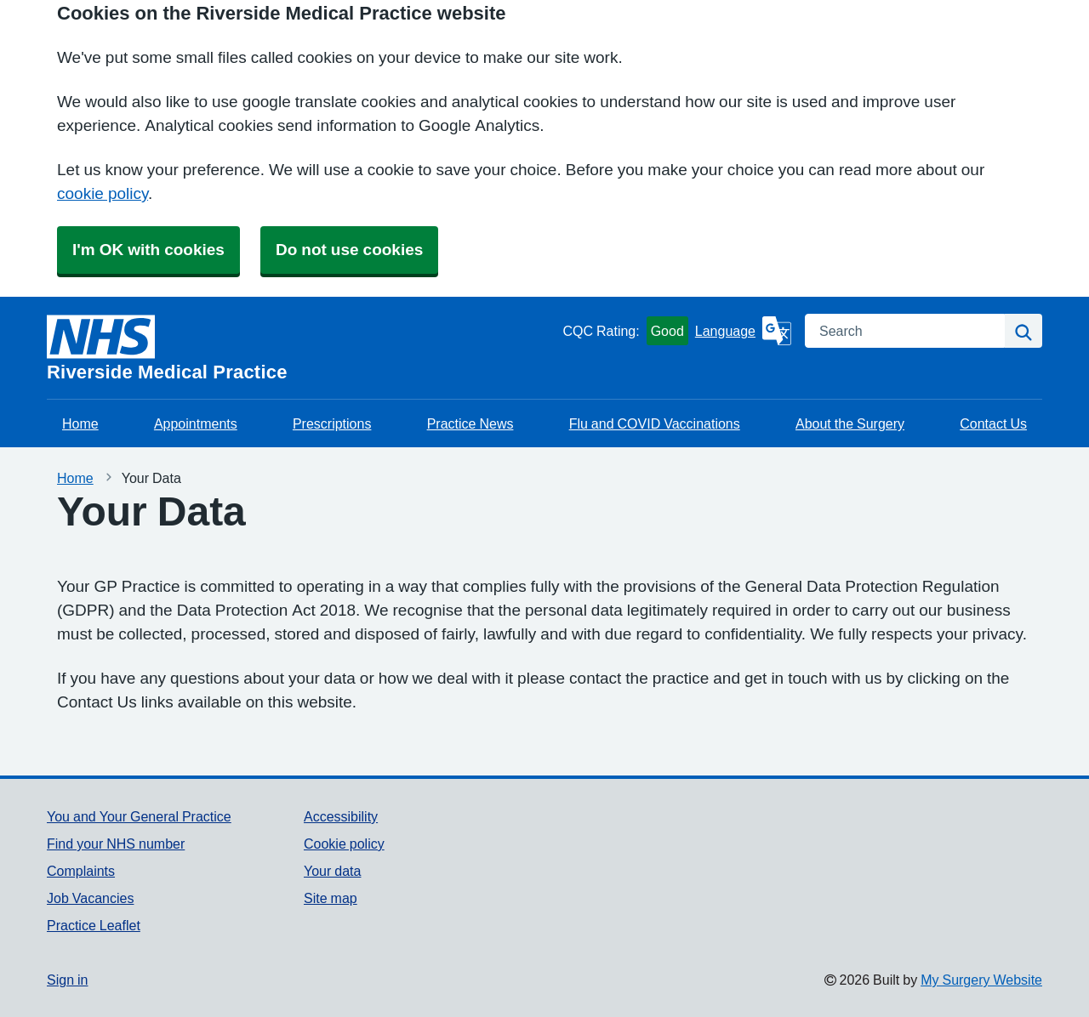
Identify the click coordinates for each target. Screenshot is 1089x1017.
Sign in (67, 979)
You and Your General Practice (139, 816)
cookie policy (102, 193)
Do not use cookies (349, 249)
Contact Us (993, 423)
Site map (330, 898)
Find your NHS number (116, 843)
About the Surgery (849, 423)
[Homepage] (301, 348)
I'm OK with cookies (148, 249)
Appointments (195, 423)
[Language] (743, 331)
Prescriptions (332, 423)
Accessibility (341, 816)
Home (80, 423)
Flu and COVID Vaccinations (654, 423)
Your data (332, 871)
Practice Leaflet (93, 925)
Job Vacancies (90, 898)
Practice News (470, 423)
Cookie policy (344, 843)
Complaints (81, 871)
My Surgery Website (981, 979)
